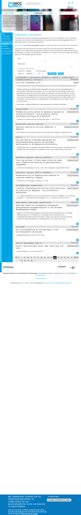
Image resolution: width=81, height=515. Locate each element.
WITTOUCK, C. (38, 80)
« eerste (16, 257)
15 (31, 257)
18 (41, 257)
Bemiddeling (6, 25)
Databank (24, 25)
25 (65, 257)
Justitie (24, 20)
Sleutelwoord (21, 64)
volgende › (75, 257)
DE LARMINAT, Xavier (22, 185)
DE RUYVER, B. (35, 77)
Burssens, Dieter (21, 124)
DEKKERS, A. (46, 77)
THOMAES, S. (56, 77)
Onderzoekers (6, 39)
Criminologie (38, 13)
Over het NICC (9, 13)
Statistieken (19, 20)
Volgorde (28, 71)
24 (61, 257)
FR (72, 3)
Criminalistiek (24, 13)
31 (28, 260)
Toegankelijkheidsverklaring (63, 283)
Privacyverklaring (40, 278)
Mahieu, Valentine (21, 202)
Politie (21, 26)
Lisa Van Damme (49, 283)
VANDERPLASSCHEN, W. (24, 80)
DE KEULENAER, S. (22, 77)
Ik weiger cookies (53, 497)
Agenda (50, 13)
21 (51, 257)
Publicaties (5, 44)
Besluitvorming (11, 20)
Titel (19, 58)
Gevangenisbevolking (15, 25)
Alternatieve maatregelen (10, 21)
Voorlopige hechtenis (15, 18)
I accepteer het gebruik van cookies (59, 501)
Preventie (16, 26)
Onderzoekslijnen (7, 41)
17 (38, 257)
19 (45, 257)
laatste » (77, 257)
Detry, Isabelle (20, 227)
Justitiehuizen (23, 23)
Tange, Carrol (40, 124)
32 (31, 260)
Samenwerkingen (7, 51)
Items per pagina (41, 71)
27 (71, 257)
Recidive (21, 15)
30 (25, 260)
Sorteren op (21, 71)
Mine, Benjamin (28, 243)
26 (68, 257)
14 (28, 257)
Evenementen (6, 48)
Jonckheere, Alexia (36, 185)
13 (24, 257)
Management (6, 15)
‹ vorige (19, 257)
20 (48, 257)
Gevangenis (14, 15)
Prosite (22, 283)
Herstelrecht (6, 16)
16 (34, 257)
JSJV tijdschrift (6, 53)
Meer (28, 29)
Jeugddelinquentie (15, 17)
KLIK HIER (18, 45)
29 (21, 260)
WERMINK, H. (48, 157)
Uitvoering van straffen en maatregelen (15, 22)
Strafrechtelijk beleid (8, 26)
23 (58, 257)
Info (60, 13)
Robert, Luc (38, 157)
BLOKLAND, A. (20, 157)
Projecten (5, 46)
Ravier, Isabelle (32, 202)
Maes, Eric (31, 124)
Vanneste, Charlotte (22, 109)
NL (69, 3)
